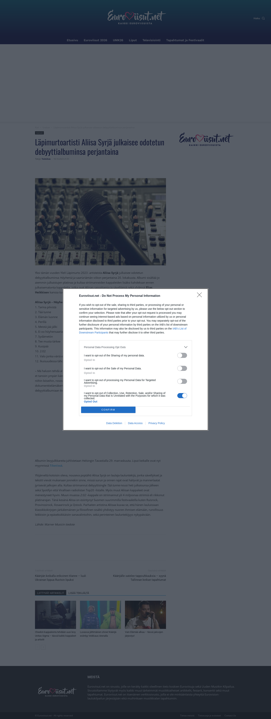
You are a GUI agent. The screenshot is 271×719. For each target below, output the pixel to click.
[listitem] (135, 347)
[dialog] (135, 359)
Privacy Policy (156, 423)
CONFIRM (108, 409)
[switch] (182, 355)
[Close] (200, 296)
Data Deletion (114, 423)
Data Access (135, 423)
